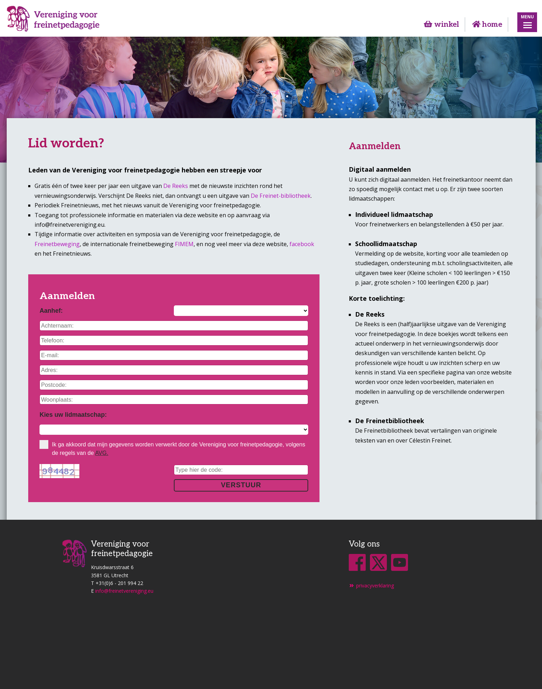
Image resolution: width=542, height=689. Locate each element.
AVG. (101, 453)
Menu (527, 16)
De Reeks (175, 186)
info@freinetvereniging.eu (124, 590)
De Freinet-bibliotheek (281, 196)
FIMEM (184, 244)
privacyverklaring (371, 585)
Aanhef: (51, 310)
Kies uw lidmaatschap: (73, 414)
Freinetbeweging (57, 244)
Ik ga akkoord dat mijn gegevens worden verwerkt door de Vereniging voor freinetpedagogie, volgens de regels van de (172, 448)
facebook (302, 244)
